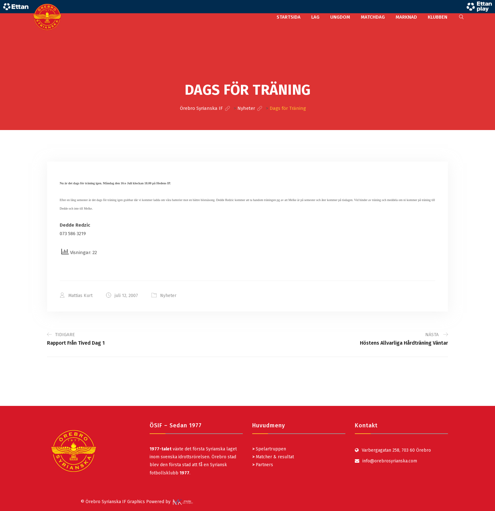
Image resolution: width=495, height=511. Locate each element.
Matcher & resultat (273, 457)
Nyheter (168, 295)
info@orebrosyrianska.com (389, 461)
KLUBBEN (437, 17)
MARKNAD (406, 17)
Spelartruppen (270, 449)
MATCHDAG (373, 17)
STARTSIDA (289, 17)
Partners (262, 464)
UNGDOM (340, 17)
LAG (315, 17)
